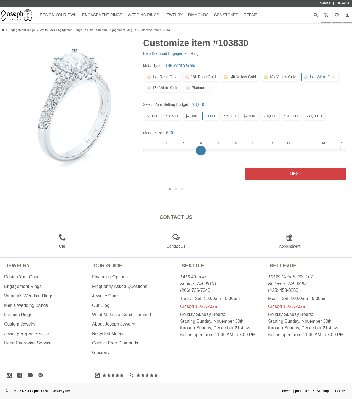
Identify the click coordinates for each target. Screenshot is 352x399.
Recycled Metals (108, 333)
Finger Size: (153, 133)
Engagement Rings (102, 15)
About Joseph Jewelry (113, 324)
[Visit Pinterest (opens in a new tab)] (42, 375)
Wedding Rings (143, 15)
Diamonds (198, 15)
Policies (340, 391)
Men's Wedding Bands (26, 305)
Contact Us (176, 217)
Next (296, 173)
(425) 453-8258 (283, 290)
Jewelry (174, 15)
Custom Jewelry (19, 324)
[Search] (315, 15)
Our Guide (108, 265)
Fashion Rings (18, 314)
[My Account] (347, 15)
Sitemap (323, 391)
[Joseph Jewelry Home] (3, 29)
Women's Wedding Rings (28, 295)
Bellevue (283, 265)
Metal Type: (153, 65)
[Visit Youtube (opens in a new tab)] (31, 375)
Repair (250, 15)
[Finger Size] (244, 151)
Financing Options (110, 277)
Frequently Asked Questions (119, 286)
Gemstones (226, 15)
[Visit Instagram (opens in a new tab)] (11, 375)
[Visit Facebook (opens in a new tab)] (21, 375)
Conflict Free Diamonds (115, 343)
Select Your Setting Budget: (166, 104)
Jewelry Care (105, 295)
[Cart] (326, 15)
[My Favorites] (337, 15)
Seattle (193, 265)
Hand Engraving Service (28, 343)
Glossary (100, 352)
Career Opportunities (295, 391)
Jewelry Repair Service (26, 333)
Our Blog (100, 305)
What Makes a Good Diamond (121, 314)
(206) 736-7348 (195, 290)
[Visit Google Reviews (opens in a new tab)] (110, 375)
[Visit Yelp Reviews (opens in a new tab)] (144, 375)
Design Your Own (58, 15)
